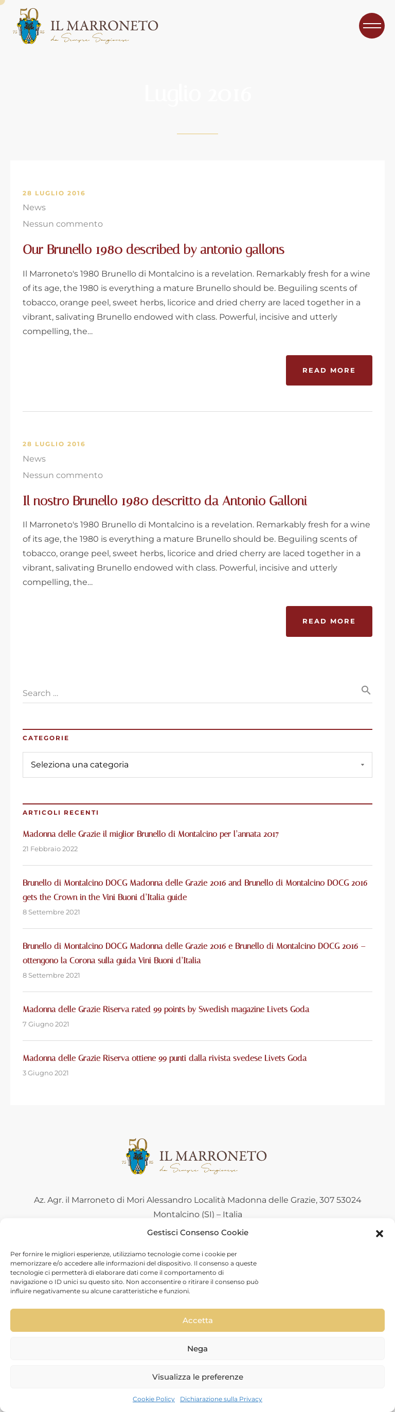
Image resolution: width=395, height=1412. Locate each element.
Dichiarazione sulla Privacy (221, 1399)
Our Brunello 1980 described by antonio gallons (153, 249)
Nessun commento (63, 224)
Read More (329, 370)
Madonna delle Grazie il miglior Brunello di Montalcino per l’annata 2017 (151, 834)
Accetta (198, 1320)
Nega (197, 1348)
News (34, 207)
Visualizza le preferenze (197, 1377)
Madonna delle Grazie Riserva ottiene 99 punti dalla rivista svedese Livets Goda (165, 1058)
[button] (379, 1232)
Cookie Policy (154, 1399)
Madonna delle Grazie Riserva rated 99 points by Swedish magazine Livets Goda (166, 1009)
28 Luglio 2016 (54, 193)
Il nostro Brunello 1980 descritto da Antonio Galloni (165, 500)
